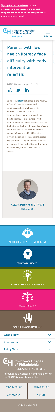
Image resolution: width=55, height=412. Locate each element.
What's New (11, 334)
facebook (11, 90)
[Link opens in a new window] (14, 5)
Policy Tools (11, 349)
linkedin (28, 90)
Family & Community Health (27, 327)
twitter (19, 90)
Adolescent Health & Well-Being (27, 242)
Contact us (13, 395)
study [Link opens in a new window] (20, 101)
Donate (41, 395)
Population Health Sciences (27, 284)
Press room (11, 342)
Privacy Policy (14, 387)
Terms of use (41, 387)
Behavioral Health (27, 263)
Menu (48, 35)
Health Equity (27, 305)
